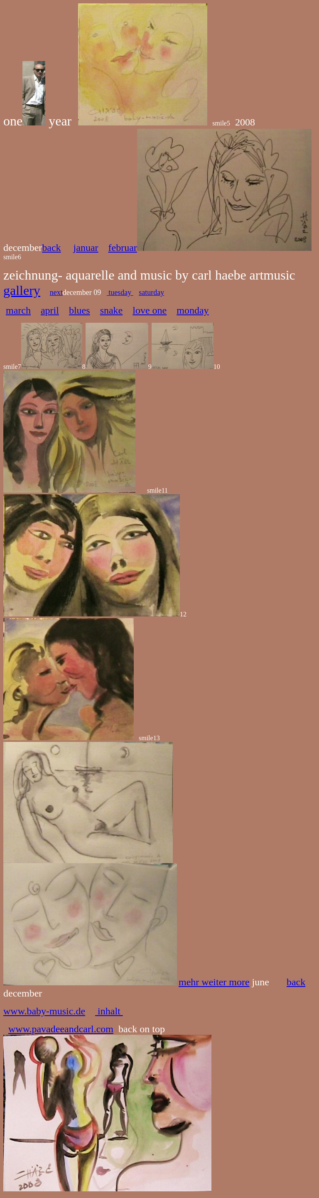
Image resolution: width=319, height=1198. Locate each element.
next (56, 292)
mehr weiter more (214, 982)
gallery (21, 290)
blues (79, 310)
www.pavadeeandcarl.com (60, 1029)
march (18, 310)
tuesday (120, 292)
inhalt (109, 1011)
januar (86, 247)
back (51, 247)
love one (150, 310)
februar (122, 247)
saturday (151, 292)
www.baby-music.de (44, 1011)
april (50, 310)
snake (111, 310)
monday (193, 310)
